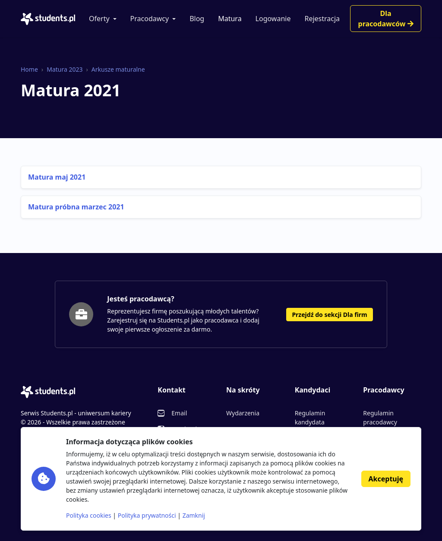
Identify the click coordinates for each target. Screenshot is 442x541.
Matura (229, 18)
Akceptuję (386, 479)
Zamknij (194, 515)
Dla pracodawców (386, 18)
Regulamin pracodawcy (380, 417)
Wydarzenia (242, 413)
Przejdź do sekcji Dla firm (329, 314)
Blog (196, 18)
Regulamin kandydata (310, 417)
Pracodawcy (149, 18)
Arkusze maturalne (118, 69)
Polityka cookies (88, 515)
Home (29, 69)
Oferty (99, 18)
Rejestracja (322, 18)
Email (179, 413)
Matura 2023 (64, 69)
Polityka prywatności (147, 515)
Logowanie (273, 18)
